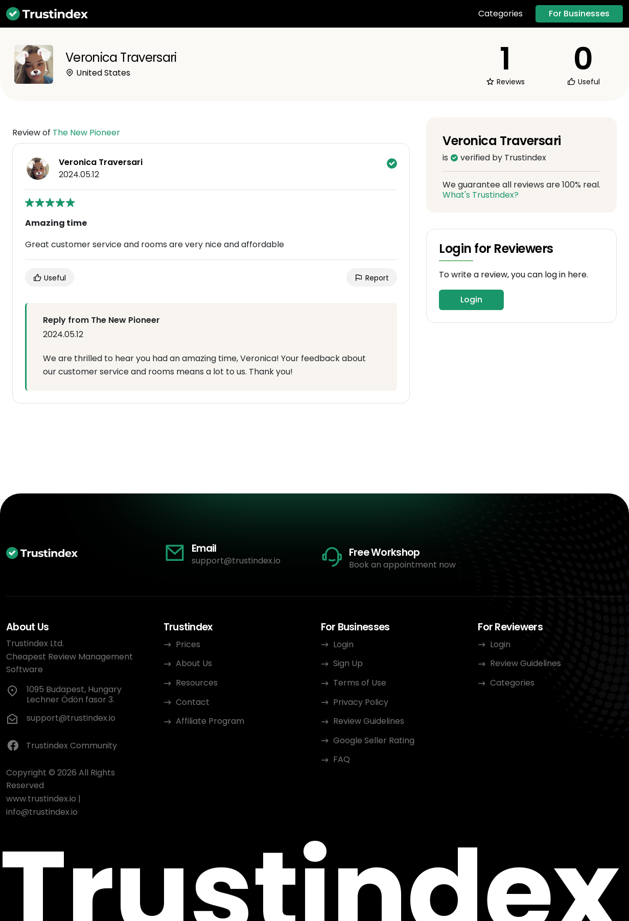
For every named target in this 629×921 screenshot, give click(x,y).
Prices (188, 644)
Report (372, 278)
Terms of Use (359, 683)
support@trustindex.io (236, 560)
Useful (49, 278)
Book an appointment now (402, 565)
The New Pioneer (86, 132)
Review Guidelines (368, 721)
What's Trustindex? (480, 195)
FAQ (341, 759)
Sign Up (348, 663)
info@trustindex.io (42, 812)
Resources (197, 683)
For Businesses (579, 13)
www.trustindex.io (41, 799)
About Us (194, 663)
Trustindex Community (61, 746)
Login (471, 299)
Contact (192, 702)
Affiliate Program (210, 721)
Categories (500, 14)
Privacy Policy (360, 702)
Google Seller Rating (373, 740)
